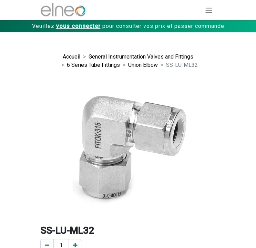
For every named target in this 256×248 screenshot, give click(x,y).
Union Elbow (143, 65)
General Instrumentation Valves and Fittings (141, 56)
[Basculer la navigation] (209, 10)
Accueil (71, 56)
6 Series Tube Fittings (93, 65)
